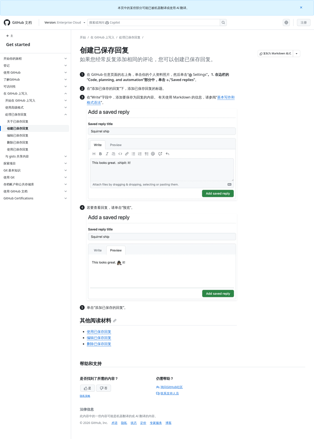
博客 (169, 423)
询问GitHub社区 (169, 387)
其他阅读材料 (98, 320)
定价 (143, 423)
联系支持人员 (167, 393)
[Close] (301, 7)
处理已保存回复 (129, 37)
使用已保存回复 (99, 331)
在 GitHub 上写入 (102, 37)
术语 (114, 423)
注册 (304, 22)
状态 (134, 423)
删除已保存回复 (99, 343)
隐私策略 (85, 396)
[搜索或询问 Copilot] (157, 22)
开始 (83, 37)
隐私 (124, 423)
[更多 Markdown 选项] (296, 53)
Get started (18, 44)
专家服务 (156, 423)
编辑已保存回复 (99, 337)
